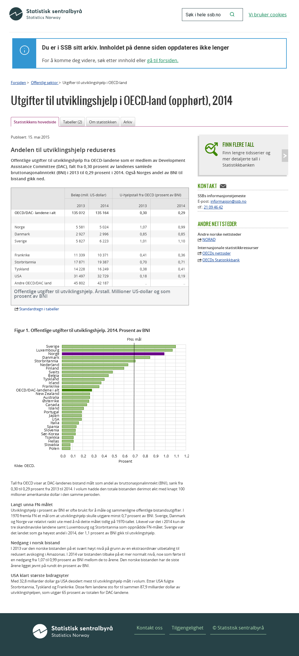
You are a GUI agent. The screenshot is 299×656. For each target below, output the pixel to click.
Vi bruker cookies (268, 14)
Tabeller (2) (72, 122)
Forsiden (18, 82)
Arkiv (128, 122)
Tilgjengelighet (188, 627)
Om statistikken (103, 122)
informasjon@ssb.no (228, 201)
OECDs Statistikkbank (221, 260)
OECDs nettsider (216, 253)
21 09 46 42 (213, 207)
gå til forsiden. (162, 60)
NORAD (208, 239)
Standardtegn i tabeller (39, 309)
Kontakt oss (150, 627)
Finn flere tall (238, 144)
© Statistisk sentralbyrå (238, 627)
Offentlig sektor (45, 82)
